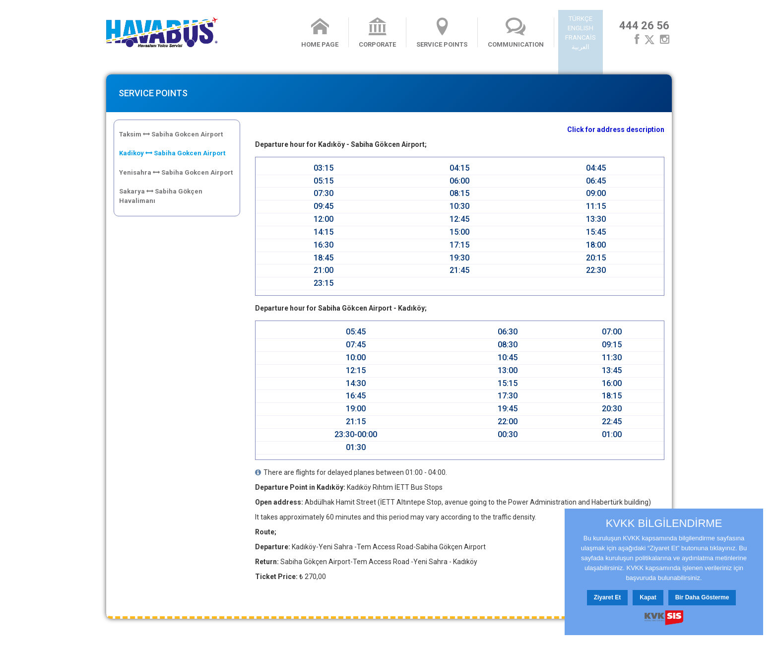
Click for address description (615, 129)
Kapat (648, 597)
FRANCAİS (580, 37)
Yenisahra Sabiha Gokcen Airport (176, 172)
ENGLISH (580, 28)
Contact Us (218, 636)
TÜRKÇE (580, 18)
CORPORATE (377, 32)
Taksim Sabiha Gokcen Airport (171, 134)
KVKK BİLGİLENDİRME (664, 523)
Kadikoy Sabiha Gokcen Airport (172, 153)
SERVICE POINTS (441, 32)
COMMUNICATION (516, 32)
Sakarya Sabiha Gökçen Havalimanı (160, 196)
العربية (580, 47)
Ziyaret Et (607, 597)
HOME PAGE (319, 32)
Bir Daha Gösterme (702, 597)
